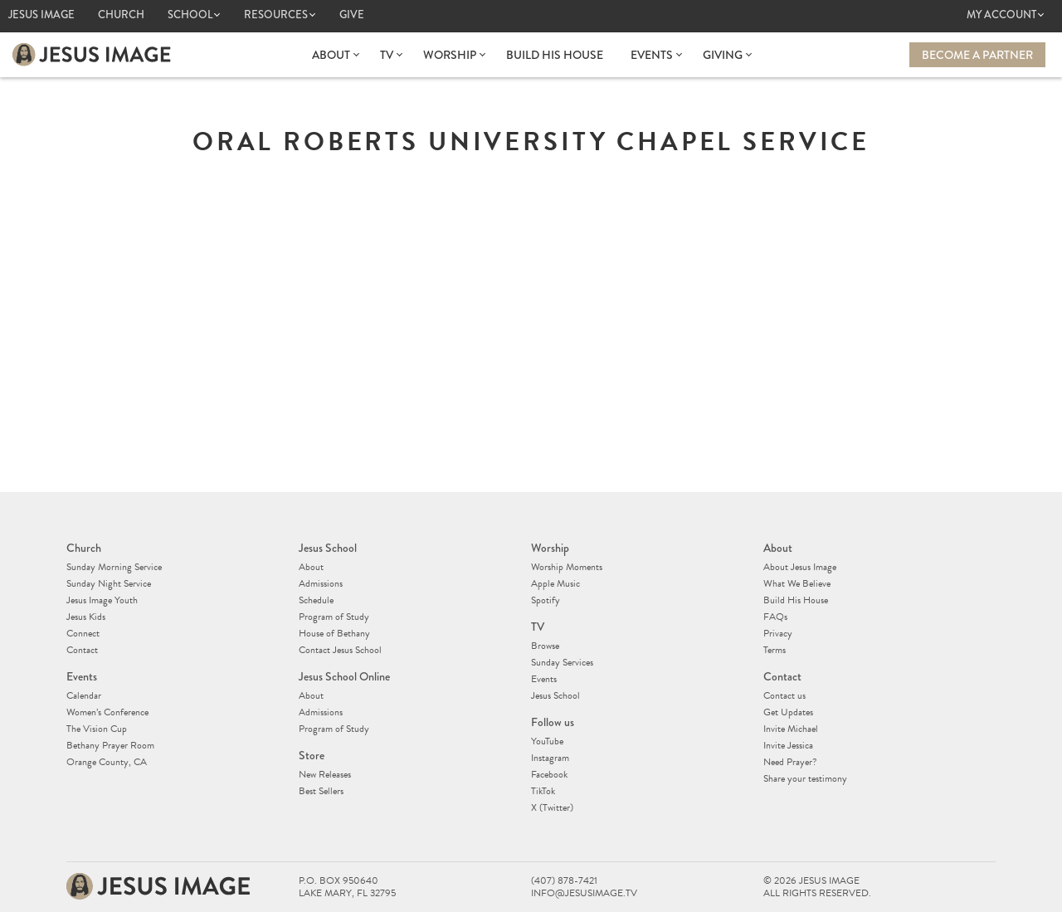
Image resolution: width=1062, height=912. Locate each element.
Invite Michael (790, 728)
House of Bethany (334, 633)
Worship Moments (566, 566)
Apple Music (555, 583)
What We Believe (797, 583)
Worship (449, 54)
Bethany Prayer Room (110, 745)
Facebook (549, 774)
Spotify (545, 600)
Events (652, 54)
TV (386, 54)
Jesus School (328, 547)
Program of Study (334, 616)
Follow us (552, 722)
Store (311, 755)
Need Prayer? (790, 761)
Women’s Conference (107, 712)
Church (121, 14)
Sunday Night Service (108, 583)
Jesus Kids (85, 616)
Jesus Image (41, 14)
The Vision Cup (96, 728)
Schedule (316, 600)
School (190, 14)
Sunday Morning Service (114, 566)
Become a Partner (977, 54)
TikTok (543, 790)
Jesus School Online (344, 676)
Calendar (83, 695)
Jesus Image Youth (102, 600)
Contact (82, 649)
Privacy (777, 633)
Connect (83, 633)
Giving (723, 54)
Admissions (321, 583)
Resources (276, 14)
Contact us (784, 695)
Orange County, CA (106, 761)
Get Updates (788, 712)
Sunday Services (562, 662)
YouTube (547, 741)
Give (351, 14)
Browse (545, 645)
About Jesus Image (799, 566)
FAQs (775, 616)
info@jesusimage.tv (584, 893)
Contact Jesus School (340, 649)
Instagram (550, 757)
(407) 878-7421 (564, 881)
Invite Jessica (788, 745)
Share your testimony (805, 778)
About (331, 54)
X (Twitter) (552, 807)
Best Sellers (321, 790)
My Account (1001, 14)
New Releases (325, 774)
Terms (774, 649)
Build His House (554, 54)
